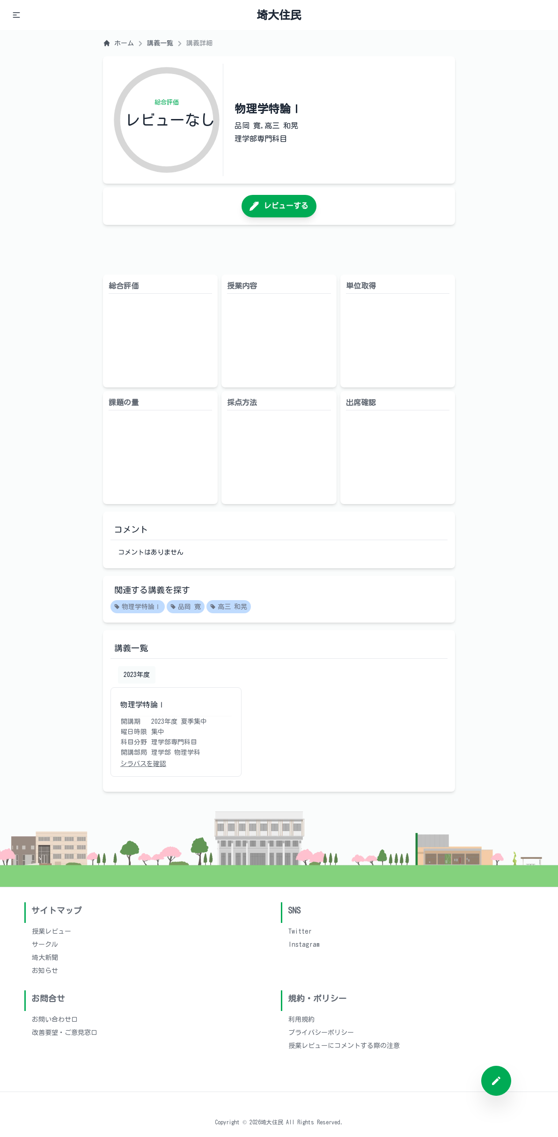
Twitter (300, 931)
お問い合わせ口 (55, 1019)
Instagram (304, 944)
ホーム (118, 43)
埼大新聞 (45, 957)
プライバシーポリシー (321, 1032)
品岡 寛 (185, 607)
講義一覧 (160, 43)
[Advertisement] (279, 250)
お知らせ (45, 970)
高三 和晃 (228, 607)
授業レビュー (51, 931)
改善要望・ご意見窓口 (64, 1032)
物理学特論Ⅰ (137, 607)
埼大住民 (279, 15)
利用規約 (301, 1019)
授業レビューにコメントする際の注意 (344, 1045)
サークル (45, 944)
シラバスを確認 (143, 763)
